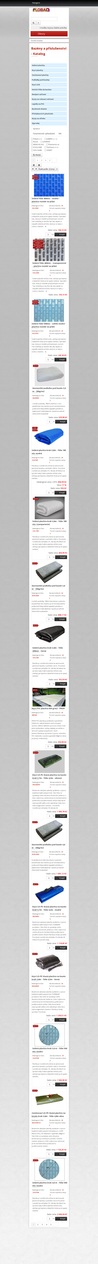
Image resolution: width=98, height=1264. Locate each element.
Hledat (37, 155)
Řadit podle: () (47, 169)
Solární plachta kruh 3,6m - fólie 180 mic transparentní (49, 523)
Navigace (34, 2)
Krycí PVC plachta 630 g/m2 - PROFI (48, 708)
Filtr (60, 133)
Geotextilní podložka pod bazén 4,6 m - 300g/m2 (48, 846)
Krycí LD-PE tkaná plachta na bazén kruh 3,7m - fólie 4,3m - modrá (49, 908)
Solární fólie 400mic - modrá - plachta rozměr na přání (46, 200)
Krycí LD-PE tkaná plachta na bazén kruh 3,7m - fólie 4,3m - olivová (49, 776)
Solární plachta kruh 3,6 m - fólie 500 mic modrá (49, 1050)
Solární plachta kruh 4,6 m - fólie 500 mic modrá (49, 1184)
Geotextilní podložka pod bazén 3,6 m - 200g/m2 (49, 390)
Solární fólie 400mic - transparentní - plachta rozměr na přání (49, 265)
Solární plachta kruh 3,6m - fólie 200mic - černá (47, 649)
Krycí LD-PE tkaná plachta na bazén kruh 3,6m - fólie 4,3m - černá (49, 978)
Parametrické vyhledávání (44, 133)
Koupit (60, 234)
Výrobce (36, 128)
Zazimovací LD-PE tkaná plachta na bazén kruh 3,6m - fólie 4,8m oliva (48, 1114)
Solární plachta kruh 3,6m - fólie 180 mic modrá (49, 452)
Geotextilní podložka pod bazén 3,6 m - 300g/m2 (48, 587)
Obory (38, 33)
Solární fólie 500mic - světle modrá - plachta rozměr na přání (49, 325)
